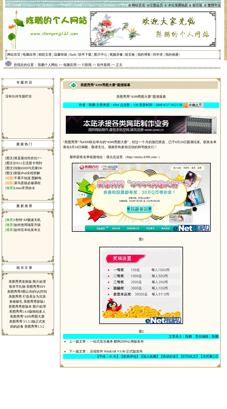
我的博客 (144, 54)
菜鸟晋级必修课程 (27, 183)
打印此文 (189, 356)
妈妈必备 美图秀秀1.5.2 (27, 326)
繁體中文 (214, 5)
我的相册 (172, 54)
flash (73, 54)
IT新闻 (87, 65)
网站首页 (13, 54)
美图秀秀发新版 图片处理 (27, 282)
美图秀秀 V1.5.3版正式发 (27, 321)
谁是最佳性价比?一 (28, 158)
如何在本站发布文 (27, 230)
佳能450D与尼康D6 (28, 168)
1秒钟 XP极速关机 (27, 220)
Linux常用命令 (24, 188)
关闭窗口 (209, 356)
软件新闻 (103, 65)
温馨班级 (60, 54)
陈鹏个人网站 (48, 65)
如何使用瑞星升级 (27, 225)
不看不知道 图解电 (27, 178)
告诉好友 (169, 356)
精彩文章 (45, 54)
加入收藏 (149, 356)
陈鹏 (92, 105)
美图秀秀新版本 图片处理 (27, 306)
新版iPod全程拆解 (27, 173)
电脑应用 (29, 54)
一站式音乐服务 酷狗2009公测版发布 (117, 341)
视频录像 (116, 54)
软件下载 (85, 54)
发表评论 (129, 356)
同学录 (158, 54)
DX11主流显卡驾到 (28, 163)
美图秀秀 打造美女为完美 (27, 297)
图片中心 (100, 54)
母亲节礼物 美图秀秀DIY (27, 287)
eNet (116, 105)
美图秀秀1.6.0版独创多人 (27, 311)
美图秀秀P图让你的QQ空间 (27, 292)
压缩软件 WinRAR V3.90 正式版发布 (116, 351)
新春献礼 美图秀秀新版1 (27, 301)
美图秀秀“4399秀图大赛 (27, 316)
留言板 (130, 54)
